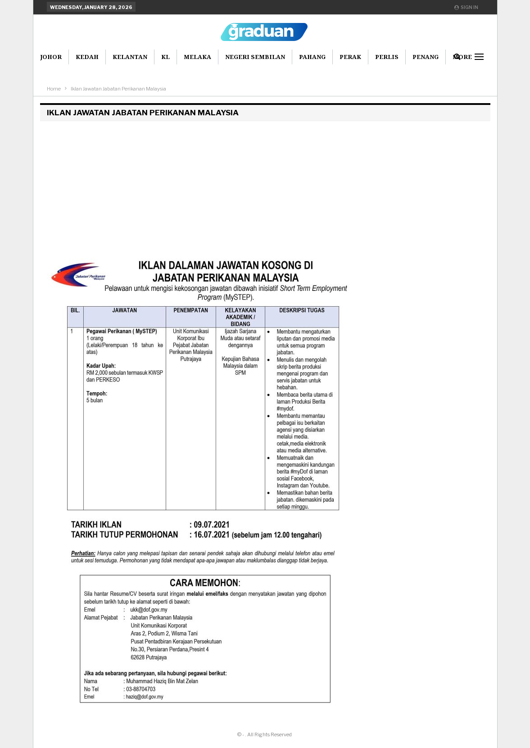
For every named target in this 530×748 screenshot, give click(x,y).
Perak (350, 57)
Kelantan (130, 57)
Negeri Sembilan (255, 57)
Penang (425, 57)
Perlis (387, 57)
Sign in (466, 7)
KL (165, 57)
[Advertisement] (265, 188)
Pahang (312, 57)
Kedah (87, 57)
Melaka (197, 57)
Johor (51, 57)
